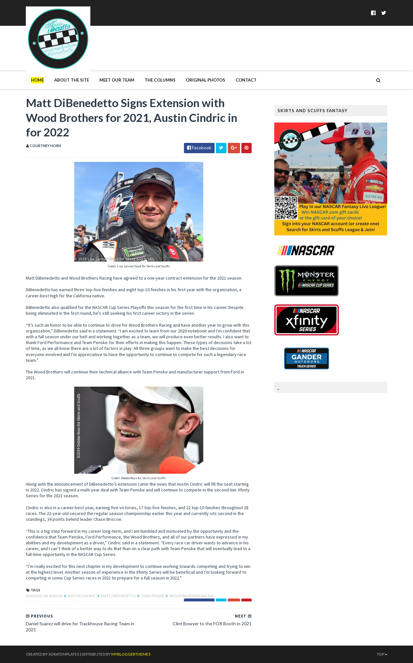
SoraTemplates (63, 654)
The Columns (160, 80)
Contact (246, 80)
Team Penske (153, 596)
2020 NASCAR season (44, 596)
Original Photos (205, 80)
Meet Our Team (116, 80)
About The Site (71, 80)
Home (37, 80)
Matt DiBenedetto (118, 596)
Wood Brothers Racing (192, 596)
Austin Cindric (82, 596)
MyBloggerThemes (130, 654)
